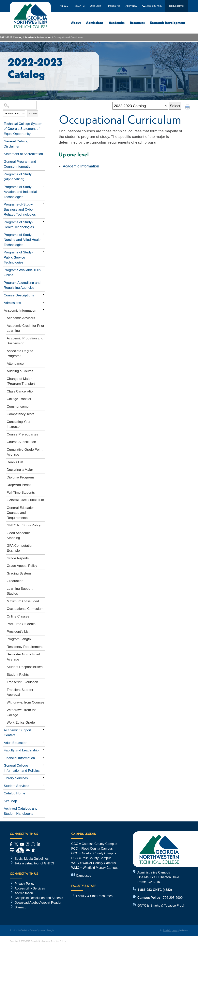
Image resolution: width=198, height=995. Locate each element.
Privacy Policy (24, 883)
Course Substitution (21, 442)
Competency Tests (20, 414)
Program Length (19, 639)
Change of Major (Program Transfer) (21, 381)
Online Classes (18, 616)
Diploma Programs (21, 477)
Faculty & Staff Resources (94, 896)
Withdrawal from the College (22, 712)
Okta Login (95, 6)
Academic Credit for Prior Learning (25, 328)
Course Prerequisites (22, 434)
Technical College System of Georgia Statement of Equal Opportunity (23, 129)
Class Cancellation (21, 391)
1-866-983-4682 (152, 5)
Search (33, 113)
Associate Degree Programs (20, 353)
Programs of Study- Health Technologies (19, 224)
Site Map (10, 801)
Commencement (19, 406)
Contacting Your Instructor (18, 424)
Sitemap (20, 907)
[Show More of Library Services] (43, 777)
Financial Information (19, 758)
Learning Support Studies (19, 591)
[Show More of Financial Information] (43, 757)
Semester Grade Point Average (23, 656)
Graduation (15, 581)
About (76, 23)
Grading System (19, 573)
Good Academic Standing (18, 535)
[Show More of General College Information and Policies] (43, 765)
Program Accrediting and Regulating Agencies (22, 285)
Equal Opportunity (170, 930)
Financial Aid (113, 6)
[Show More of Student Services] (43, 785)
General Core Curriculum (25, 500)
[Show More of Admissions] (43, 302)
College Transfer (19, 399)
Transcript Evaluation (22, 682)
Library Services (16, 778)
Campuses (83, 875)
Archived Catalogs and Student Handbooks (21, 811)
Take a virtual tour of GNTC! (34, 863)
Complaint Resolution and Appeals (39, 898)
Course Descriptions (19, 295)
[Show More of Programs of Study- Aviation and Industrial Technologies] (43, 186)
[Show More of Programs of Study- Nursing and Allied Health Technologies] (43, 234)
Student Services (16, 786)
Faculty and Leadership (21, 750)
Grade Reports (18, 558)
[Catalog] (140, 106)
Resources (137, 23)
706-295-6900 (173, 897)
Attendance (15, 363)
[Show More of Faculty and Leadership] (43, 750)
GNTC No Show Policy (24, 525)
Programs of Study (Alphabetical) (18, 176)
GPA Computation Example (20, 548)
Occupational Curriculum (25, 609)
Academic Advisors (21, 318)
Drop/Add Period (19, 485)
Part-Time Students (21, 624)
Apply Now (131, 6)
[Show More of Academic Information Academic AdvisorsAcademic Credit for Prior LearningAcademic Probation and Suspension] (43, 310)
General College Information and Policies (21, 768)
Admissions (94, 23)
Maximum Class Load (23, 601)
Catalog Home (14, 793)
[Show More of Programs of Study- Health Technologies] (43, 221)
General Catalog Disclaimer (16, 143)
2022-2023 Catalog (11, 37)
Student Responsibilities (24, 667)
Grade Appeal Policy (22, 566)
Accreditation (24, 893)
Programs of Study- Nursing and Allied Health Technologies (22, 240)
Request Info (176, 6)
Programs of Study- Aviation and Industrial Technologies (20, 192)
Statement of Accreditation (23, 154)
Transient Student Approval (20, 692)
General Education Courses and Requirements (21, 513)
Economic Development (167, 23)
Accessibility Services (30, 888)
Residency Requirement (24, 647)
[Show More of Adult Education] (43, 742)
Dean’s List (15, 462)
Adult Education (15, 743)
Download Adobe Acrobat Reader (38, 902)
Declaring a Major (20, 470)
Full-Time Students (21, 492)
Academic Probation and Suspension (25, 340)
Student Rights (18, 674)
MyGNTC (80, 6)
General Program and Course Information (20, 164)
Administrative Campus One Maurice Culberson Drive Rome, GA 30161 (158, 877)
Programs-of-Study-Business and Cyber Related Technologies (20, 209)
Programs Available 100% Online (23, 272)
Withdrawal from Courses (25, 702)
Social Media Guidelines (32, 858)
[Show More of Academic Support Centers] (43, 730)
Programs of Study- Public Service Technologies (18, 257)
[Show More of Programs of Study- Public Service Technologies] (43, 252)
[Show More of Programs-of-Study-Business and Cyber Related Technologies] (43, 204)
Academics (117, 23)
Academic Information (38, 37)
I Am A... (63, 6)
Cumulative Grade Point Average (24, 452)
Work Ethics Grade (21, 722)
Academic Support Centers (17, 732)
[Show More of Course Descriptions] (43, 295)
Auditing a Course (20, 371)
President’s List (18, 631)
